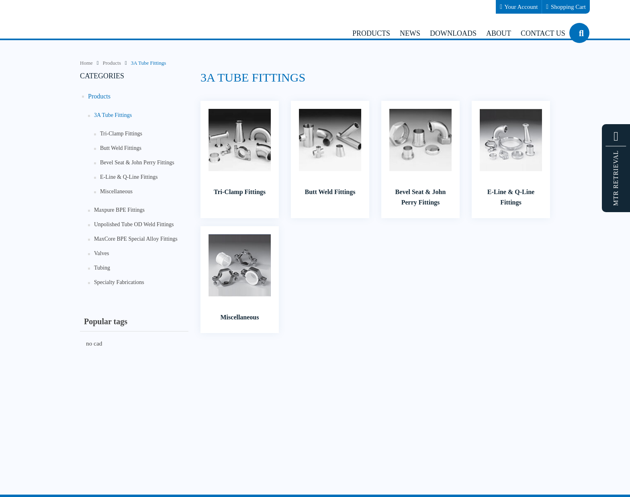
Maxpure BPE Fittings (119, 210)
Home (86, 63)
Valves (101, 253)
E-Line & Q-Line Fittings (129, 177)
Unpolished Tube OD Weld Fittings (134, 224)
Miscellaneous (116, 191)
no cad (94, 343)
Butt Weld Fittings (120, 148)
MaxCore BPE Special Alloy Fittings (136, 239)
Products (99, 96)
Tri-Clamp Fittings (121, 134)
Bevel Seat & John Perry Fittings (137, 163)
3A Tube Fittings (113, 115)
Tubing (102, 268)
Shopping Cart (566, 7)
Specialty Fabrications (119, 282)
